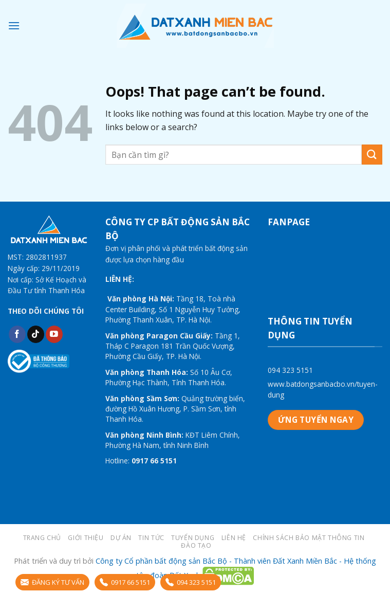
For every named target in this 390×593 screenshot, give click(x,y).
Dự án (121, 537)
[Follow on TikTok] (35, 334)
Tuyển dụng (192, 537)
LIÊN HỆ (233, 537)
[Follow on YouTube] (54, 334)
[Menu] (14, 25)
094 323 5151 (290, 370)
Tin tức (151, 537)
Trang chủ (42, 537)
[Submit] (372, 155)
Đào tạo (196, 545)
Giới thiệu (85, 537)
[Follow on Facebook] (17, 334)
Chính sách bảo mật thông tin (308, 537)
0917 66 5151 (125, 582)
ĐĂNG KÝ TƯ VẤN (52, 582)
